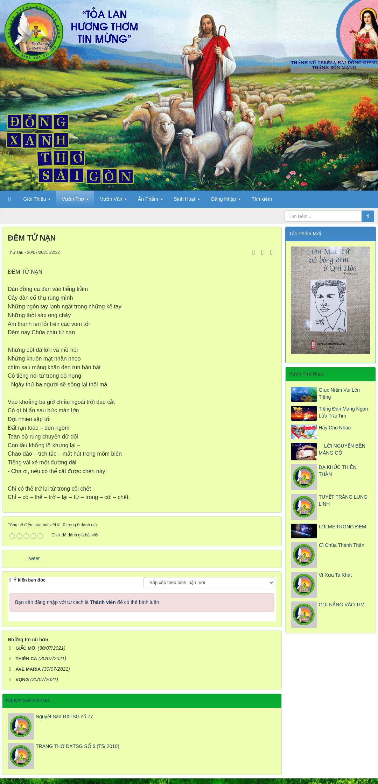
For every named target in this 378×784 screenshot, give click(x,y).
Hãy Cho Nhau (335, 427)
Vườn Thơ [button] (75, 201)
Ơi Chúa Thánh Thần (342, 545)
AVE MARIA (28, 669)
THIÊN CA (26, 658)
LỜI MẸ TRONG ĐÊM (342, 526)
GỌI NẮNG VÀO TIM (342, 604)
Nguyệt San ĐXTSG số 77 (64, 716)
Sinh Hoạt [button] (187, 201)
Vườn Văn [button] (113, 201)
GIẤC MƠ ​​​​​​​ (26, 648)
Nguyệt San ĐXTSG (28, 700)
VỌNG (22, 679)
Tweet (33, 558)
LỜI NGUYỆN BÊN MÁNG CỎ (342, 449)
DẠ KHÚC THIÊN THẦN (338, 470)
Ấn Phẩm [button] (150, 201)
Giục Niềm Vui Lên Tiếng (339, 393)
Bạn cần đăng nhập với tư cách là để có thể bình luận (87, 602)
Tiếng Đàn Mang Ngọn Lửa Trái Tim (343, 412)
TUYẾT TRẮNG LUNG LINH (343, 500)
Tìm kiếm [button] (262, 199)
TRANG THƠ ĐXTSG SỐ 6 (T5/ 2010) (77, 746)
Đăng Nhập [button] (226, 201)
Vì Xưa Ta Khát (335, 575)
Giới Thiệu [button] (37, 201)
